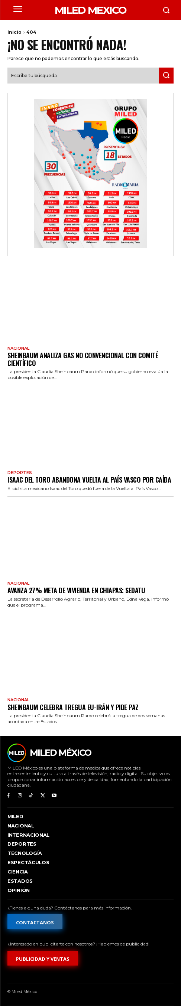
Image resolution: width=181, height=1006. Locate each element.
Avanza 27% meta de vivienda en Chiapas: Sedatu (76, 590)
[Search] (166, 76)
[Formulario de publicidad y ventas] (42, 958)
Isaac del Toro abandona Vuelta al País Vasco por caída (89, 479)
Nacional (18, 348)
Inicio (14, 32)
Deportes (19, 472)
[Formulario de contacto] (34, 921)
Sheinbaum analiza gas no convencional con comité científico (82, 359)
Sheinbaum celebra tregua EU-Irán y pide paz (73, 707)
